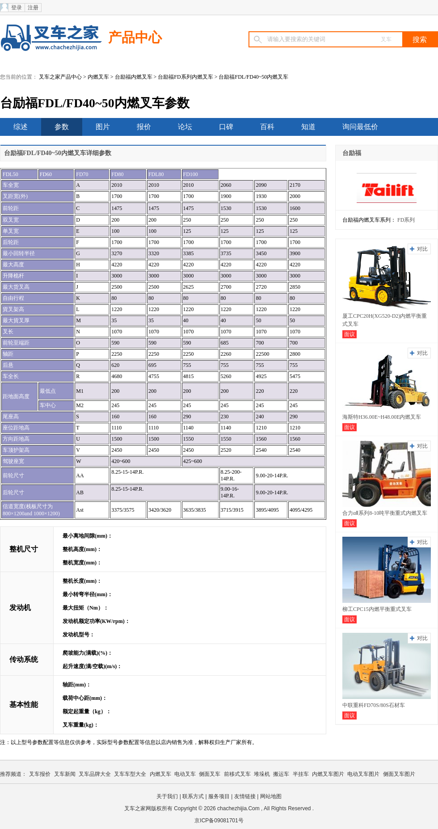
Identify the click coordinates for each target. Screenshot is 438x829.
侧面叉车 (209, 774)
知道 (308, 126)
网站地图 (271, 796)
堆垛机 (262, 774)
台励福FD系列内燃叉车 (185, 77)
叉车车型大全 (130, 774)
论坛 (185, 126)
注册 (33, 7)
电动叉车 (185, 774)
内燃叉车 (98, 77)
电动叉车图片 (363, 774)
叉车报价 (40, 774)
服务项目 (219, 796)
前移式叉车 (237, 774)
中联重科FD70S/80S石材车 (373, 705)
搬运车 (281, 774)
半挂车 (301, 774)
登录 (16, 7)
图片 (103, 126)
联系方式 (193, 796)
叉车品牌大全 (95, 774)
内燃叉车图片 (328, 774)
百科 (267, 126)
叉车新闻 (65, 774)
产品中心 (135, 37)
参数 (62, 126)
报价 (144, 126)
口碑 (226, 126)
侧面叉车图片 (399, 774)
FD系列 (406, 220)
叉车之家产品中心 (60, 77)
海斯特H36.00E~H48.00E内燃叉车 (381, 417)
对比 (422, 249)
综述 (20, 126)
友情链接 (245, 796)
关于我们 (167, 796)
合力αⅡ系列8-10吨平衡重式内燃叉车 (384, 513)
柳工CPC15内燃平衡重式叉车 (377, 609)
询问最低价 (360, 126)
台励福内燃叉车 (133, 77)
